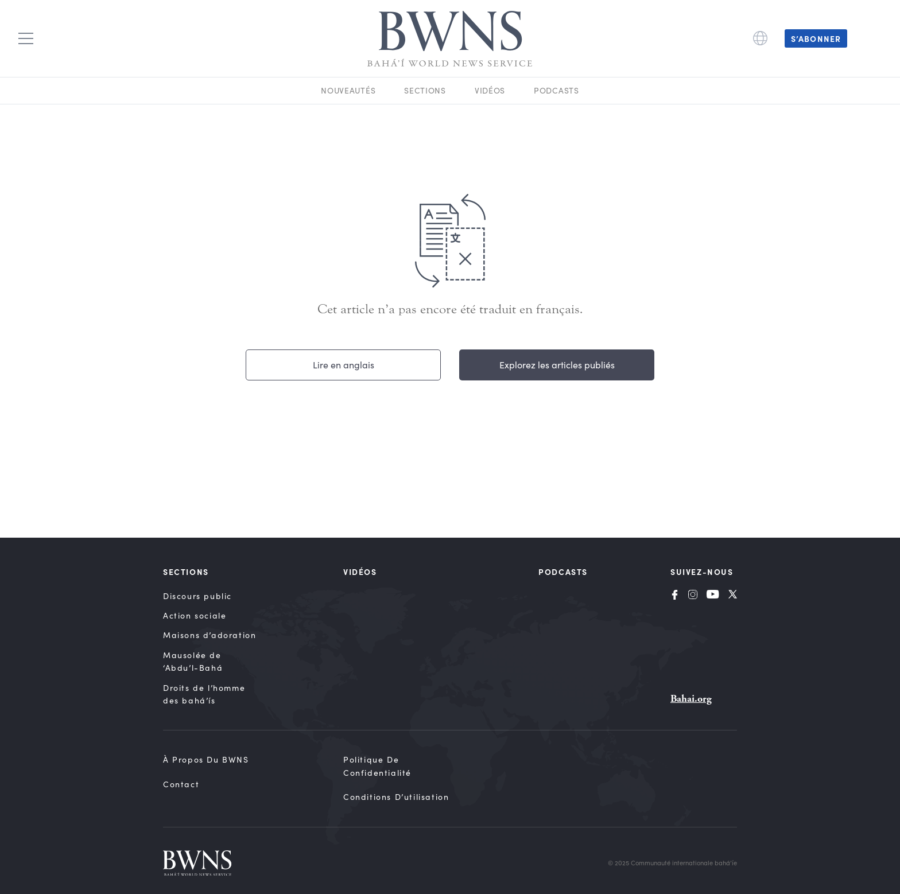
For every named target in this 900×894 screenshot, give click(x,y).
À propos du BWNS (206, 759)
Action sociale (194, 615)
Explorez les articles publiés (557, 365)
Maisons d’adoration (209, 634)
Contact (181, 784)
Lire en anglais (343, 365)
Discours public (197, 595)
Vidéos (490, 90)
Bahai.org (691, 699)
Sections (425, 90)
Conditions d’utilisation (396, 796)
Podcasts (556, 90)
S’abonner (816, 38)
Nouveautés (348, 90)
